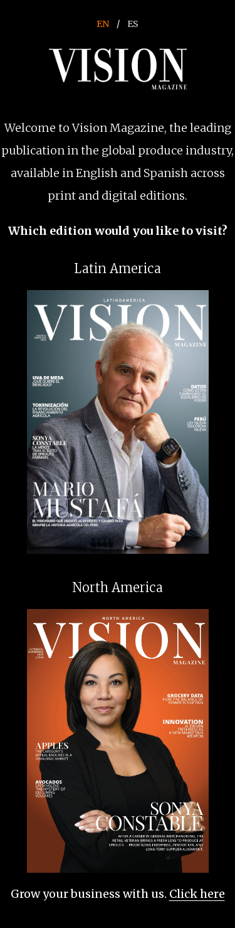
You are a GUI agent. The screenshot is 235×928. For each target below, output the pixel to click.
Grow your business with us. (118, 894)
